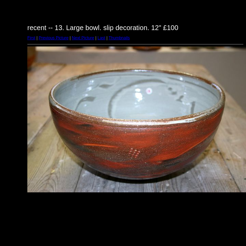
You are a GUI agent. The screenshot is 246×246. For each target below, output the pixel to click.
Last (101, 38)
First (31, 38)
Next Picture (83, 38)
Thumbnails (119, 38)
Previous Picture (53, 38)
